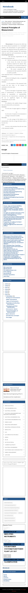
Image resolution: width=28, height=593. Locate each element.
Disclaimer (6, 581)
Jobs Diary (6, 276)
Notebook (8, 6)
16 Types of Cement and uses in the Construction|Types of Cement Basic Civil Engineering (14, 214)
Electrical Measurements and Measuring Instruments (12, 414)
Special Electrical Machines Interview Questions (11, 195)
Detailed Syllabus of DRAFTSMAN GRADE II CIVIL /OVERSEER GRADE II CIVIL (13, 210)
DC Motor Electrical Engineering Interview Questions (13, 192)
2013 (6, 293)
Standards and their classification (11, 306)
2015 (6, 291)
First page (9, 317)
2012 (6, 294)
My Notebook (7, 273)
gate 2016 (7, 454)
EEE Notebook (8, 268)
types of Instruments (10, 520)
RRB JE (6, 437)
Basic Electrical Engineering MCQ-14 (13, 394)
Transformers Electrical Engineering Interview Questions (14, 189)
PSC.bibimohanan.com (10, 270)
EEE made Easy (8, 267)
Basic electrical (8, 21)
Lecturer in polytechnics (11, 434)
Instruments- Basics (11, 309)
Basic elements (10, 314)
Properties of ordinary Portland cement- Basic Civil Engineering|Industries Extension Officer (13, 223)
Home (3, 21)
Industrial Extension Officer (12, 427)
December (9, 296)
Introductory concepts (12, 315)
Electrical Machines (10, 410)
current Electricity (10, 444)
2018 (6, 285)
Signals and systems (9, 518)
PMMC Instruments (11, 299)
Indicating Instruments (11, 424)
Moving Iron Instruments (13, 297)
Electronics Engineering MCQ (13, 419)
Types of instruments (12, 301)
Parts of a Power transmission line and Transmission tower (15, 389)
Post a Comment (8, 170)
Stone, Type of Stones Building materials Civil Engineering (13, 206)
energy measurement (10, 452)
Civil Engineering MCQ (10, 408)
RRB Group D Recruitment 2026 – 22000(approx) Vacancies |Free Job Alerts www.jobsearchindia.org (13, 237)
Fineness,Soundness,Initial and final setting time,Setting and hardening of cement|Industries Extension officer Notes (14, 218)
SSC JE (6, 439)
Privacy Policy (7, 579)
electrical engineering (11, 447)
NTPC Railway (7, 271)
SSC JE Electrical (9, 442)
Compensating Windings (11, 187)
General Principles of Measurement (12, 311)
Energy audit (8, 422)
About (5, 576)
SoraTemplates (10, 589)
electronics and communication (13, 449)
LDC (6, 432)
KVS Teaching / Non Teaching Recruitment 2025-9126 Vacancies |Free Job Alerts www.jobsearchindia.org (13, 247)
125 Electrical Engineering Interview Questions (14, 198)
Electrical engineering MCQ (12, 417)
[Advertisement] (14, 336)
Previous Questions (9, 274)
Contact (6, 577)
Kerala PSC (8, 429)
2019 (6, 284)
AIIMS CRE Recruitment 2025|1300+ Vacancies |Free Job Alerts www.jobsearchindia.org (13, 252)
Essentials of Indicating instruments (12, 303)
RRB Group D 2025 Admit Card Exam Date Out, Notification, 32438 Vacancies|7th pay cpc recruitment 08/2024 (14, 241)
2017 (6, 287)
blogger (24, 164)
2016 (6, 289)
